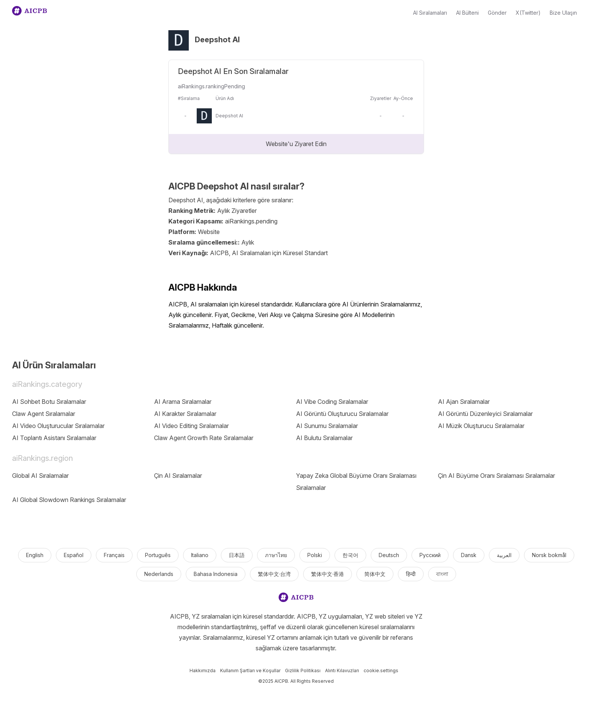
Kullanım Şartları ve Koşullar (250, 670)
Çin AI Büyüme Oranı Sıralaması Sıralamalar (496, 475)
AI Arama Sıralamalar (182, 401)
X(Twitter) (528, 12)
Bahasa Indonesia (215, 574)
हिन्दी (411, 574)
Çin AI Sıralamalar (178, 475)
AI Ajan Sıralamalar (464, 401)
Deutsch (389, 555)
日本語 (237, 555)
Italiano (199, 555)
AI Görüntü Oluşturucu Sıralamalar (342, 413)
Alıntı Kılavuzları (342, 670)
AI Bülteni (467, 12)
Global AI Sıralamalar (40, 475)
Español (73, 555)
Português (158, 555)
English (34, 555)
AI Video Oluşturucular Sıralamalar (58, 426)
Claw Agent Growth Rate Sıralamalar (203, 438)
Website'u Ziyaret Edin (296, 144)
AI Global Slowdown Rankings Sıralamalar (69, 499)
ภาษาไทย (276, 555)
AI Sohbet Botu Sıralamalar (49, 401)
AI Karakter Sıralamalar (185, 413)
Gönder (497, 12)
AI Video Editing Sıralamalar (191, 426)
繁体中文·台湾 (274, 574)
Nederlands (158, 574)
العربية (504, 555)
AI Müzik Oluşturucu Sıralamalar (481, 426)
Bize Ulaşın (563, 12)
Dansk (468, 555)
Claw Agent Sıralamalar (43, 413)
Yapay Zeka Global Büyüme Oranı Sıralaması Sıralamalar (356, 481)
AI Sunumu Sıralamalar (327, 426)
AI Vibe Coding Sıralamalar (332, 401)
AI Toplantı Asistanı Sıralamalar (54, 438)
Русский (430, 555)
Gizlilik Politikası (303, 670)
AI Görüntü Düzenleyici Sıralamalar (485, 413)
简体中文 (374, 574)
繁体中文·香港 (327, 574)
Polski (314, 555)
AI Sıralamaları (430, 12)
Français (114, 555)
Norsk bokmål (549, 555)
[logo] (296, 599)
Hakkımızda (203, 670)
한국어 (350, 555)
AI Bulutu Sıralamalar (324, 438)
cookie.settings (381, 670)
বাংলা (442, 574)
